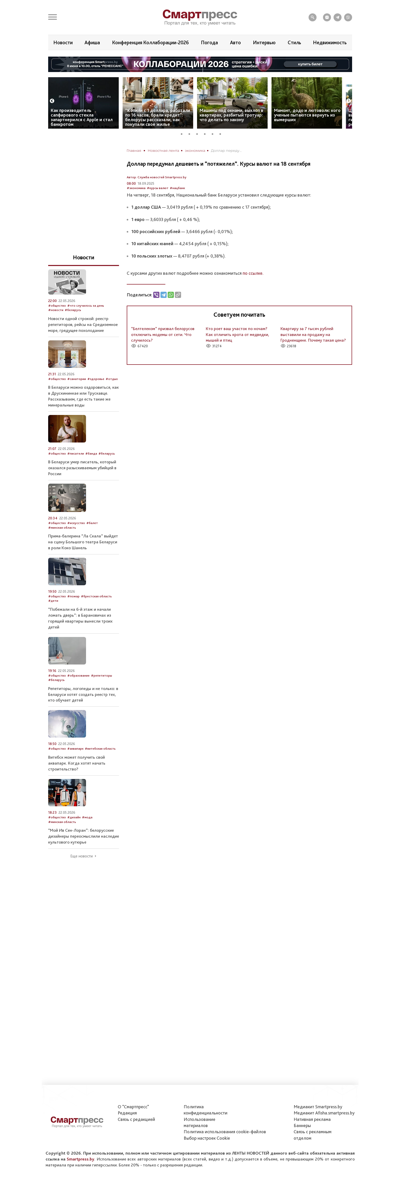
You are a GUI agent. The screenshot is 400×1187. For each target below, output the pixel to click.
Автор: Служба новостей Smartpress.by (156, 177)
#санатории (76, 379)
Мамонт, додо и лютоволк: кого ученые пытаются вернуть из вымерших (307, 115)
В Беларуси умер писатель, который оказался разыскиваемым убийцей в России (82, 467)
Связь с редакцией (136, 1119)
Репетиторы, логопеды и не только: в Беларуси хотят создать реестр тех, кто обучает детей (83, 694)
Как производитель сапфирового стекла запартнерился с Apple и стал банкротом (82, 117)
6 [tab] (222, 133)
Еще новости (81, 856)
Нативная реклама (312, 1119)
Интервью (264, 42)
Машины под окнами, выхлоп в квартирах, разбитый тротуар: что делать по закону (231, 115)
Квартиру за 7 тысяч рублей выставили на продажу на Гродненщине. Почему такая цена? (313, 334)
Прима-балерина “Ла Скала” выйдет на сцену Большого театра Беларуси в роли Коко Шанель (83, 541)
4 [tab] (206, 133)
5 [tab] (214, 133)
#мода (87, 817)
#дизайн (74, 817)
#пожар (73, 596)
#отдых (112, 379)
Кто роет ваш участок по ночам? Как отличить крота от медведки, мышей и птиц (237, 334)
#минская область (62, 527)
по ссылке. (253, 273)
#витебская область (100, 748)
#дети (53, 601)
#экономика (136, 188)
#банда (91, 453)
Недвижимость (330, 42)
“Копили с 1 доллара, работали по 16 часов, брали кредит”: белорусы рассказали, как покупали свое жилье (157, 117)
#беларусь (73, 310)
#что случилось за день (85, 305)
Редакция (127, 1112)
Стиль (294, 42)
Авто (235, 42)
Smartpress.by (80, 1159)
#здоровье (95, 379)
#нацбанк (177, 188)
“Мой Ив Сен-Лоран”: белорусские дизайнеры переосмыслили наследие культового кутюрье (83, 836)
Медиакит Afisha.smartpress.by (324, 1112)
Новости (63, 42)
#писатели (75, 453)
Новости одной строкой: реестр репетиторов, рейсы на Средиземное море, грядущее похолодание (83, 324)
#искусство (76, 523)
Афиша (92, 42)
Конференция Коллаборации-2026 (150, 42)
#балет (92, 523)
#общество (57, 305)
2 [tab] (191, 133)
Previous (52, 101)
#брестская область (96, 596)
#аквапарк (75, 748)
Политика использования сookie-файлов (225, 1131)
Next (348, 101)
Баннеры (302, 1125)
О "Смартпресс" (133, 1106)
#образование (78, 675)
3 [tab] (198, 133)
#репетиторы (101, 675)
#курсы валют (157, 188)
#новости (55, 310)
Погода (209, 42)
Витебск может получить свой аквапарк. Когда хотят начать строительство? (76, 763)
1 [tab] (183, 133)
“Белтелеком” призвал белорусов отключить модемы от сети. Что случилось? (162, 334)
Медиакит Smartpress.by (318, 1106)
